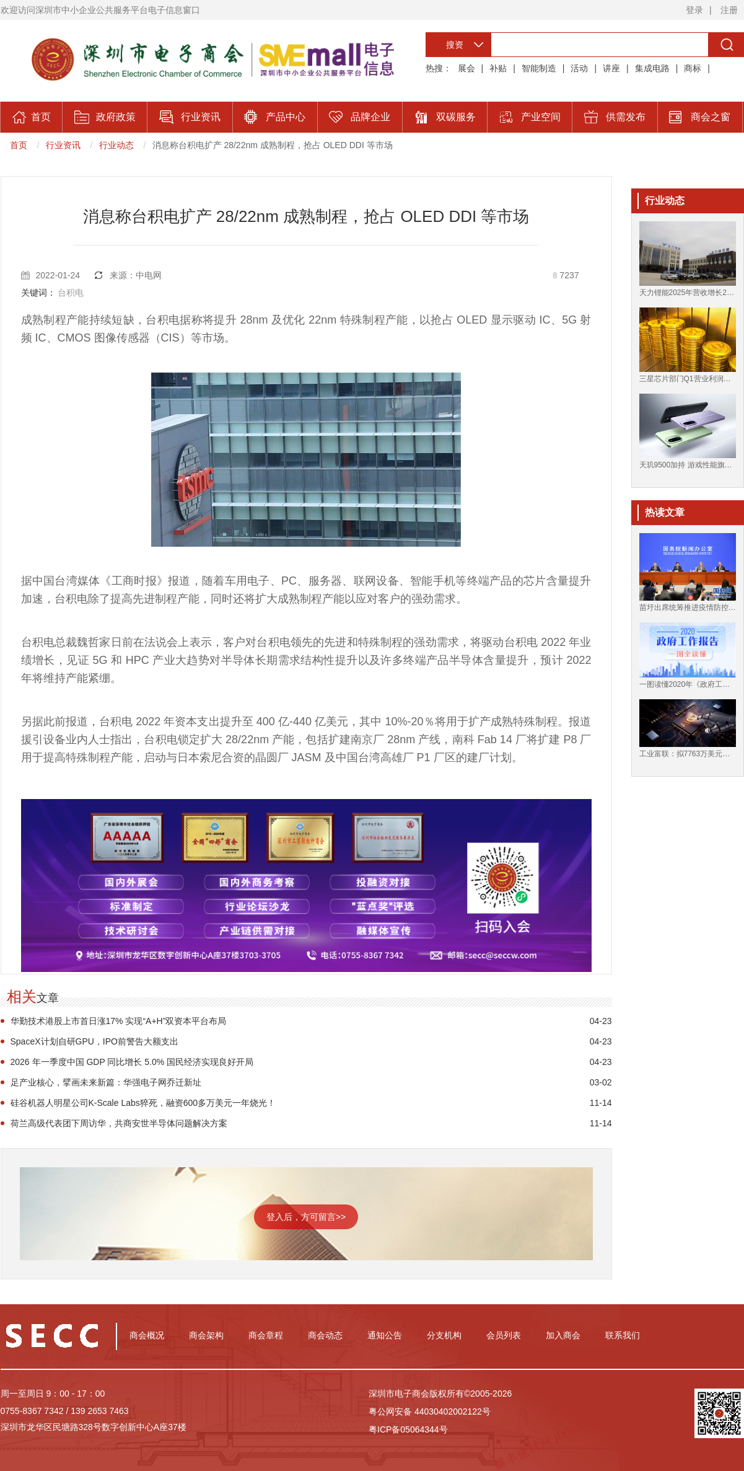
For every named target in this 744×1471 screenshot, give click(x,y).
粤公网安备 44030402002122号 (430, 1411)
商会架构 (206, 1335)
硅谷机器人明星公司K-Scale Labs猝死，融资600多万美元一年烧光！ (143, 1103)
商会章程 (265, 1335)
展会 (466, 68)
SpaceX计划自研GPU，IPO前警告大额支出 (95, 1041)
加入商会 (563, 1335)
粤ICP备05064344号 (408, 1429)
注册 (729, 10)
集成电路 (652, 68)
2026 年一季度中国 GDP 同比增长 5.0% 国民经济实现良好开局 (132, 1062)
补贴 (498, 68)
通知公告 (384, 1335)
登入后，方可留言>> (306, 1217)
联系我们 (622, 1335)
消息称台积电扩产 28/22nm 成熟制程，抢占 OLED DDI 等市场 (272, 145)
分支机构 (444, 1335)
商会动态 (325, 1335)
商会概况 (146, 1335)
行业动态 (116, 145)
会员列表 (503, 1335)
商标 (692, 68)
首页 (18, 145)
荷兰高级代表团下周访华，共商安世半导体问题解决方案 (119, 1123)
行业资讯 (63, 145)
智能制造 (539, 68)
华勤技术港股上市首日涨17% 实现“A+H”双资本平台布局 (119, 1021)
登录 (694, 10)
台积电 (71, 293)
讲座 (611, 68)
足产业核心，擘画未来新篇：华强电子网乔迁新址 (106, 1082)
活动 (579, 68)
